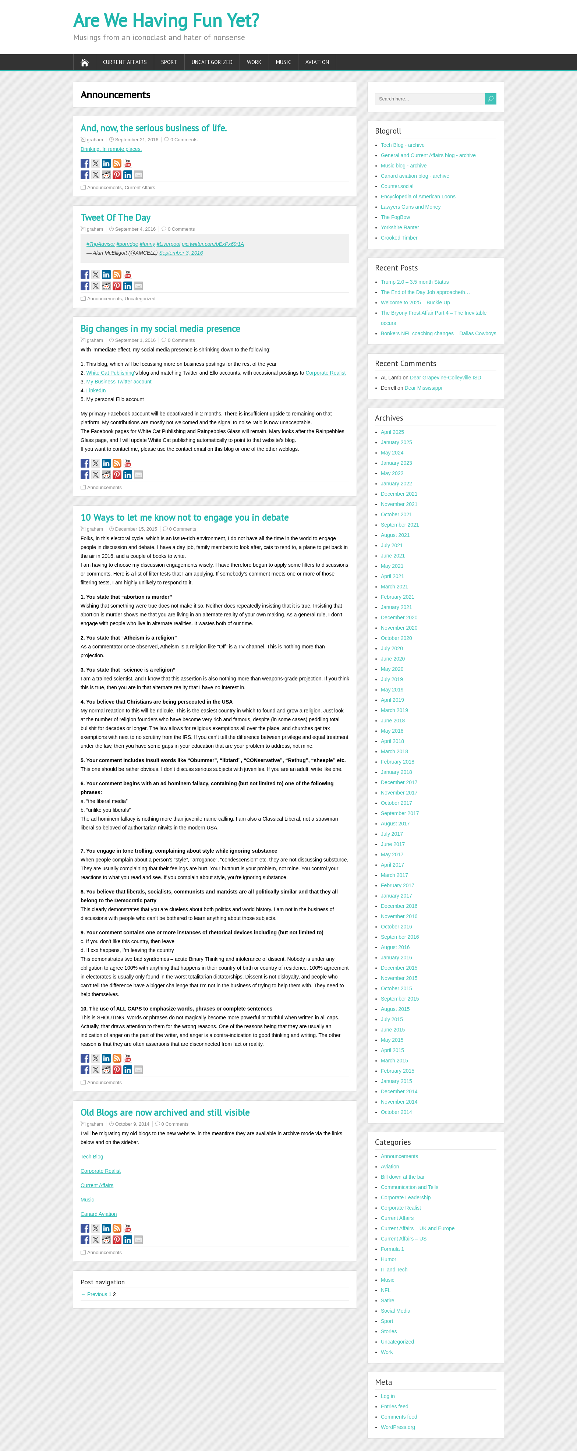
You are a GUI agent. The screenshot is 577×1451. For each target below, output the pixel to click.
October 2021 (396, 514)
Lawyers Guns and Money (411, 207)
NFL (385, 1290)
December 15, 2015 (136, 529)
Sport (169, 62)
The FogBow (395, 217)
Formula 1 (392, 1249)
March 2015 (394, 1061)
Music (283, 62)
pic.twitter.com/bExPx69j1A (213, 244)
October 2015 (396, 988)
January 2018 (396, 772)
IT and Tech (394, 1270)
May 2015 (392, 1040)
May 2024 (392, 453)
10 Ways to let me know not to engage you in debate (184, 517)
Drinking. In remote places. (111, 149)
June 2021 (393, 556)
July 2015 (392, 1019)
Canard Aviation (99, 1214)
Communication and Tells (409, 1187)
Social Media (395, 1311)
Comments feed (399, 1417)
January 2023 (396, 463)
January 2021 (396, 607)
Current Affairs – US (403, 1239)
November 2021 (399, 504)
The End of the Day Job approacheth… (425, 292)
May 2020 (392, 669)
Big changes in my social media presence (160, 329)
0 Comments (184, 139)
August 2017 (395, 824)
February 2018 (397, 762)
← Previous (94, 1294)
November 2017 (399, 793)
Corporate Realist (325, 373)
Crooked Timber (399, 238)
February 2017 (397, 885)
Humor (388, 1259)
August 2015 (395, 1009)
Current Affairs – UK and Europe (418, 1228)
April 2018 (392, 741)
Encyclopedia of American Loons (418, 196)
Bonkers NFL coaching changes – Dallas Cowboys (438, 333)
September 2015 (400, 999)
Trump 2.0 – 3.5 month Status (415, 282)
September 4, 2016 (135, 229)
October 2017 (396, 803)
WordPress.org (398, 1427)
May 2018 (392, 731)
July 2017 (392, 834)
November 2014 (399, 1102)
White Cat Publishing (110, 373)
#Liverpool (168, 244)
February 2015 (397, 1071)
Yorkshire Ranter (400, 227)
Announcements (104, 187)
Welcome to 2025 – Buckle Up (415, 302)
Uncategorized (212, 62)
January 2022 (396, 483)
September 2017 (400, 813)
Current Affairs (125, 62)
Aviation (317, 62)
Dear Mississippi (423, 388)
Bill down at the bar (403, 1177)
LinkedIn (96, 390)
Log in (388, 1396)
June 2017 (393, 844)
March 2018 (394, 751)
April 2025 (392, 432)
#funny (147, 244)
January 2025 (396, 442)
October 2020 (396, 638)
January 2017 (396, 896)
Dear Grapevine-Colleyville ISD (445, 378)
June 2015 (393, 1030)
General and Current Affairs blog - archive (428, 155)
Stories (389, 1331)
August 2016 (395, 947)
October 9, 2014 (132, 1124)
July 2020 (392, 648)
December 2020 (399, 617)
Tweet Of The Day (116, 217)
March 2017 (394, 875)
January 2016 (396, 957)
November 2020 (399, 628)
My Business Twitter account (119, 382)
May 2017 (392, 854)
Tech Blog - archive (403, 145)
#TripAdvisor (100, 244)
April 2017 (392, 865)
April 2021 (392, 576)
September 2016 (400, 937)
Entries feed (394, 1406)
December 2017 (399, 782)
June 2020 (393, 659)
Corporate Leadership (406, 1197)
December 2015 (399, 968)
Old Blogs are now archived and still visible (165, 1112)
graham (95, 139)
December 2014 (399, 1091)
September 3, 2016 (181, 253)
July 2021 (392, 545)
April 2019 (392, 700)
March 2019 (394, 710)
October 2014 (396, 1112)
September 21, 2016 (137, 139)
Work (254, 62)
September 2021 (400, 525)
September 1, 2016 (135, 340)
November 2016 (399, 916)
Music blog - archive (404, 166)
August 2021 (395, 535)
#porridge (127, 244)
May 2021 (392, 566)
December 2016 (399, 906)
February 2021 (397, 597)
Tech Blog (92, 1157)
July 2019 (392, 679)
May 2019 (392, 690)
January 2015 (396, 1081)
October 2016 (396, 927)
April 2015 (392, 1050)
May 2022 (392, 473)
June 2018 (393, 720)
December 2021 (399, 494)
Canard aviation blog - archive (415, 176)
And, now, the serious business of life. (154, 128)
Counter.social (397, 186)
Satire (387, 1300)
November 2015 (399, 978)
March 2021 (394, 587)
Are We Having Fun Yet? (166, 20)
